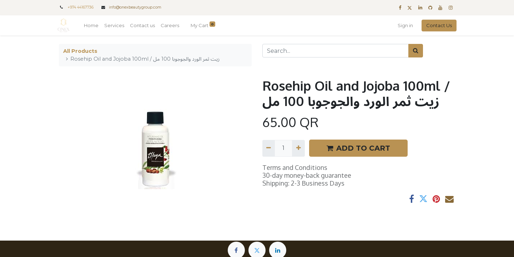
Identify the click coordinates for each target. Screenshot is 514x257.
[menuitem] (92, 25)
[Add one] (298, 148)
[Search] (415, 50)
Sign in (404, 25)
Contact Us (437, 25)
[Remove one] (268, 148)
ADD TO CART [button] (358, 148)
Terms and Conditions (294, 167)
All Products (80, 51)
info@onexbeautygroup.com (135, 7)
